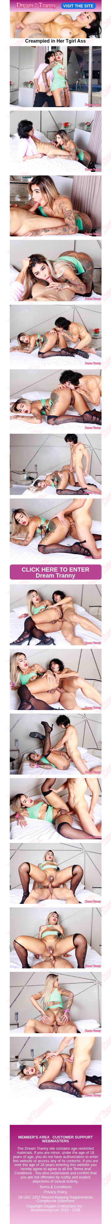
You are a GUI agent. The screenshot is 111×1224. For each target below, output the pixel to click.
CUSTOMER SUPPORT (72, 1137)
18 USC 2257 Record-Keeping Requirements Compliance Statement (55, 1199)
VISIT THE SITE (78, 6)
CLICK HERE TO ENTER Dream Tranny (55, 572)
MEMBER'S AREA (33, 1137)
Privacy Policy (55, 1192)
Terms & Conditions (55, 1187)
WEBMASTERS (55, 1141)
